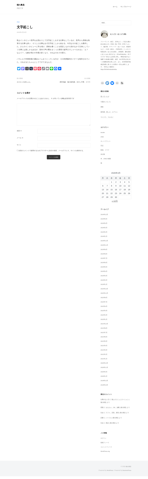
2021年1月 (104, 359)
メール (20, 138)
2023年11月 (105, 245)
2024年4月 (104, 223)
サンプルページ (126, 6)
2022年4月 (104, 306)
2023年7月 (104, 258)
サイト (19, 145)
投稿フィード (105, 445)
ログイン (104, 441)
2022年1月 (104, 319)
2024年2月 (104, 232)
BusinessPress (126, 473)
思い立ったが (105, 96)
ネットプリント (106, 141)
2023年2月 (104, 280)
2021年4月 (104, 345)
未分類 (103, 154)
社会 (102, 415)
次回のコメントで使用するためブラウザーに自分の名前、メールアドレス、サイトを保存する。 (51, 150)
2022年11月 (105, 293)
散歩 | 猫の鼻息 (111, 425)
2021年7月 (104, 332)
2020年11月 (105, 367)
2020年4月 (104, 372)
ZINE (102, 137)
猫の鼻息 (21, 4)
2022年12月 (105, 289)
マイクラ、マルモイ (107, 117)
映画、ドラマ (105, 150)
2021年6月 (104, 337)
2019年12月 (105, 380)
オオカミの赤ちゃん (24, 82)
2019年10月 (105, 385)
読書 (102, 420)
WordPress (108, 473)
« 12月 (115, 201)
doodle (103, 132)
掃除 (102, 107)
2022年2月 (104, 315)
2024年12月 (105, 214)
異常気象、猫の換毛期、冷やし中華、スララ (73, 82)
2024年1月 (104, 236)
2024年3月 (104, 227)
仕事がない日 (105, 399)
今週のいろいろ (106, 102)
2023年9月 (104, 249)
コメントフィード (107, 450)
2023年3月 (104, 275)
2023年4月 (104, 271)
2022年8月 (104, 297)
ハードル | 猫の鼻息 (113, 420)
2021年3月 (104, 350)
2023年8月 (104, 254)
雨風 (102, 407)
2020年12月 (105, 363)
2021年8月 (104, 328)
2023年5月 (104, 267)
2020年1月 (104, 376)
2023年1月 (104, 284)
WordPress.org (106, 454)
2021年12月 (105, 324)
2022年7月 (104, 302)
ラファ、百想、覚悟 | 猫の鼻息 (116, 415)
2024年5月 (104, 219)
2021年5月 (104, 341)
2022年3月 (104, 310)
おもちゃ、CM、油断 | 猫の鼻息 (117, 407)
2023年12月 (105, 240)
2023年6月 (104, 262)
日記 (18, 22)
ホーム (115, 6)
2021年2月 (104, 354)
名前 (19, 131)
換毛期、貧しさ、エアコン (110, 112)
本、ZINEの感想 (106, 158)
